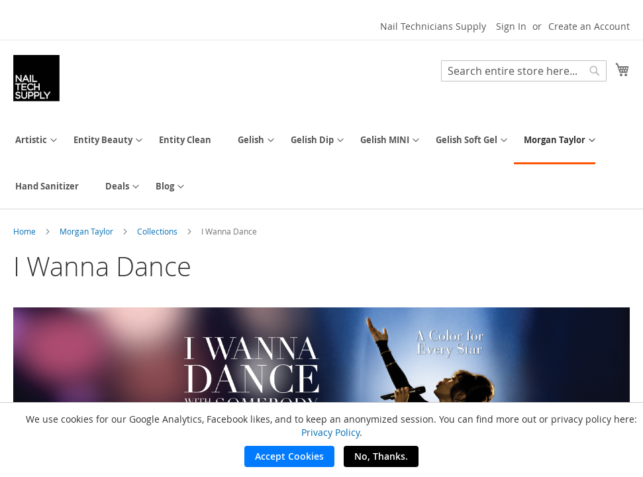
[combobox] (524, 70)
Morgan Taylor (87, 231)
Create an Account (589, 26)
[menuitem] (31, 140)
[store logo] (36, 78)
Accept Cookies (289, 456)
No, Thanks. (381, 456)
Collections (158, 231)
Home (25, 231)
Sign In (511, 26)
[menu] (321, 163)
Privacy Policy (330, 432)
